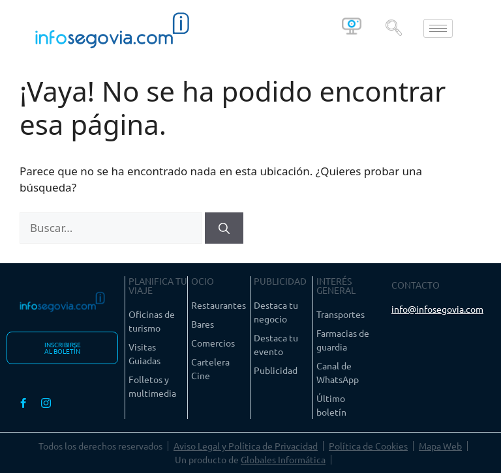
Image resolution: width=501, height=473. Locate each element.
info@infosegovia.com (437, 309)
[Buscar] (224, 228)
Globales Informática (283, 459)
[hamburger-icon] (438, 28)
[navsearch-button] (393, 28)
